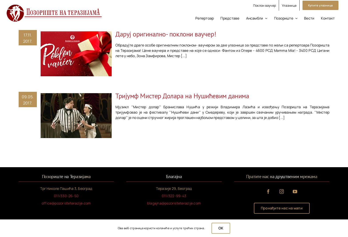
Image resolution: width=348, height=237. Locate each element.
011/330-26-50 (66, 195)
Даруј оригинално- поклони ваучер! (165, 34)
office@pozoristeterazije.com (66, 203)
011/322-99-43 (174, 195)
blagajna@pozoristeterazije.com (174, 203)
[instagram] (281, 191)
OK (220, 228)
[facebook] (268, 191)
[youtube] (295, 191)
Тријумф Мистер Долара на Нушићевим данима (182, 95)
